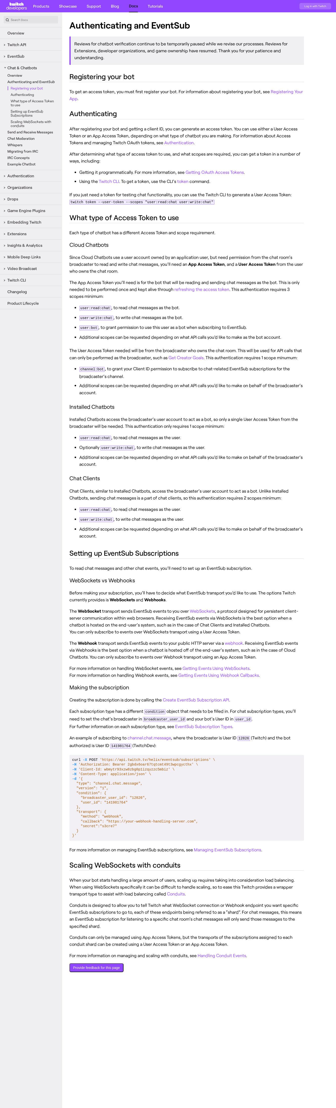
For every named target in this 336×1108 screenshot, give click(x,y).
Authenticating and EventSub (31, 82)
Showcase (68, 6)
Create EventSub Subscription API (196, 697)
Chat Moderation (21, 138)
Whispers (14, 145)
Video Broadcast (22, 268)
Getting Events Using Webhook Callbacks (218, 673)
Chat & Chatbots (22, 67)
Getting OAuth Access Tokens (215, 172)
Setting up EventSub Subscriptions (27, 113)
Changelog (17, 291)
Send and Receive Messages (30, 132)
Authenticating (22, 94)
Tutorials (155, 6)
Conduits (176, 890)
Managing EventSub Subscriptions (227, 846)
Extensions (16, 233)
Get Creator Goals (186, 356)
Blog (115, 6)
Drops (12, 199)
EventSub (15, 56)
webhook (234, 640)
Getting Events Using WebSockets (216, 666)
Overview (15, 33)
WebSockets (202, 608)
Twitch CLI (16, 280)
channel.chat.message (149, 735)
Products (41, 6)
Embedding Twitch (24, 222)
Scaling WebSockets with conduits (31, 124)
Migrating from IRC (22, 151)
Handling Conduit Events (222, 952)
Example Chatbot (21, 164)
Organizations (19, 187)
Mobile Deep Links (24, 256)
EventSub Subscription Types (203, 723)
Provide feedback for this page (96, 964)
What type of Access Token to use (32, 103)
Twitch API (16, 44)
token (183, 181)
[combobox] (31, 19)
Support (94, 6)
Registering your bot (27, 88)
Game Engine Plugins (26, 210)
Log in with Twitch (315, 6)
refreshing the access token (201, 289)
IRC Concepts (18, 158)
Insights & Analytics (24, 245)
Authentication (20, 175)
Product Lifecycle (23, 303)
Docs (133, 5)
